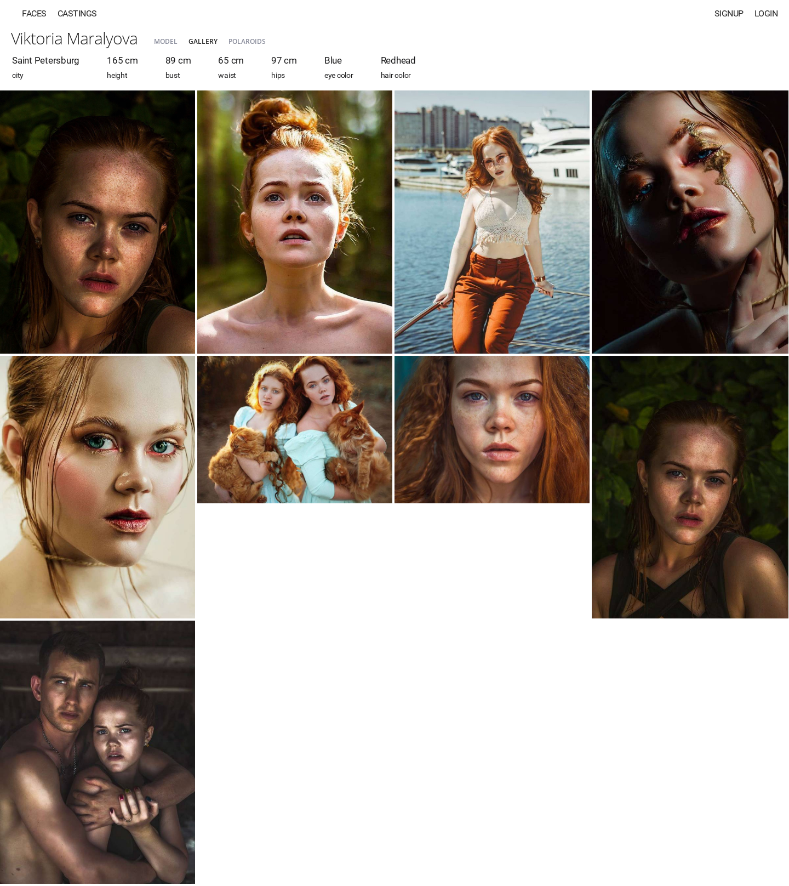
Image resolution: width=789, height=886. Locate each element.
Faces (34, 13)
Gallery (203, 41)
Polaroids (247, 41)
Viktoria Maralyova (74, 38)
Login (766, 13)
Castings (77, 13)
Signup (729, 13)
